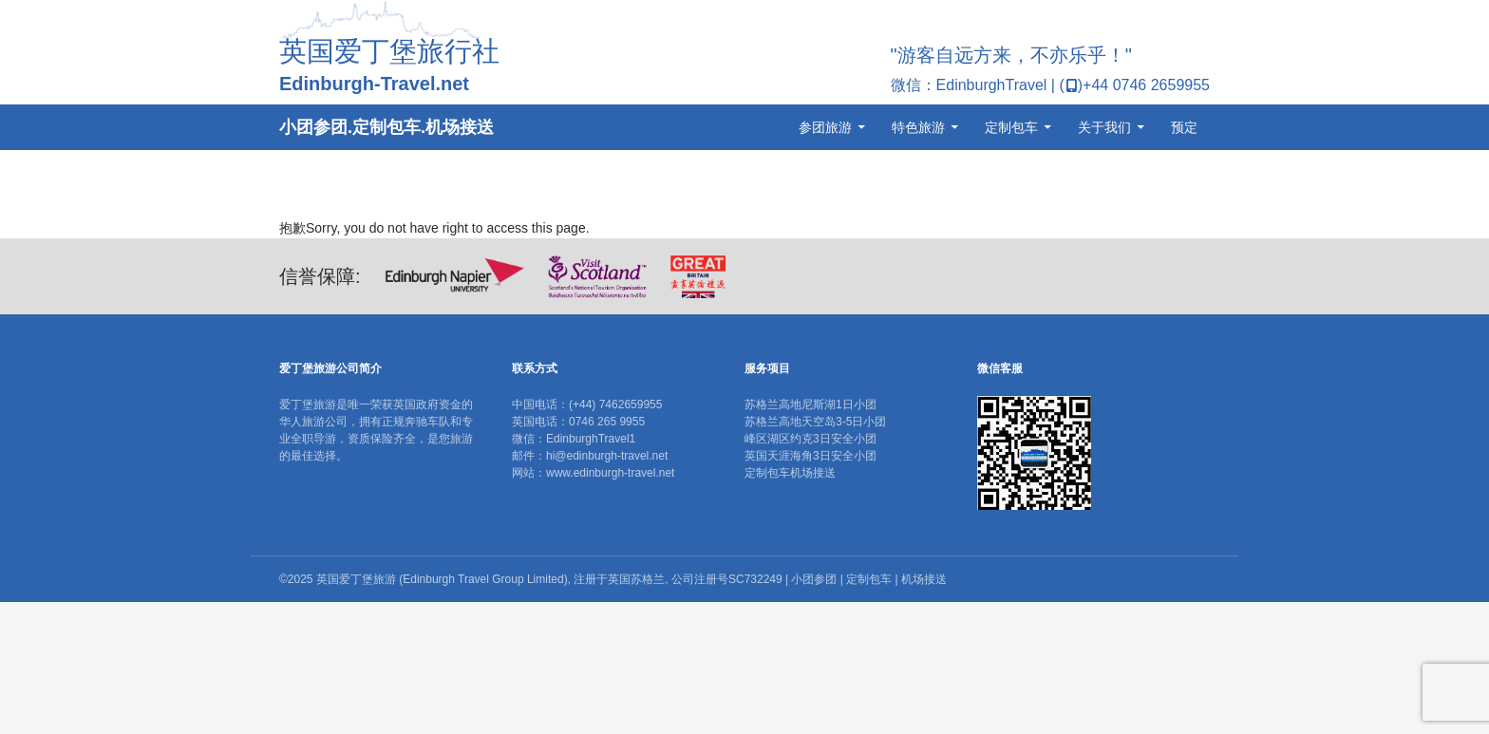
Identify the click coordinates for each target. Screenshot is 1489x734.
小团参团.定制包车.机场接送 (386, 127)
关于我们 (1104, 127)
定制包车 (1011, 127)
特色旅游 (918, 127)
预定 (1184, 127)
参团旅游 (825, 127)
